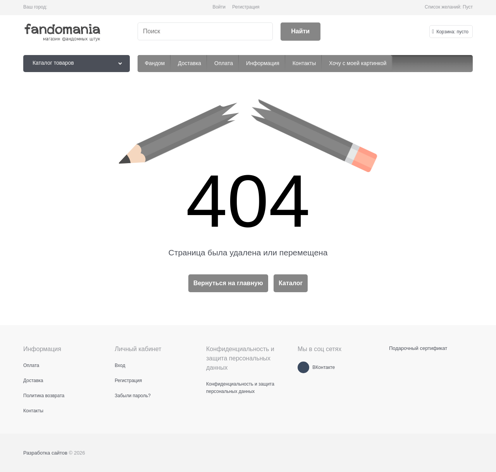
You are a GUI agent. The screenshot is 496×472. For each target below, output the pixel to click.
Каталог (291, 283)
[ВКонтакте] (303, 367)
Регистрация (245, 7)
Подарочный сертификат (418, 348)
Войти (219, 7)
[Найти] (300, 31)
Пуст (468, 7)
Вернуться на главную (228, 283)
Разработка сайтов (45, 453)
